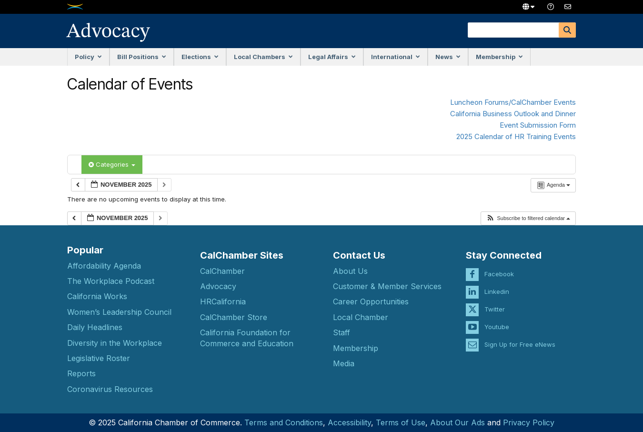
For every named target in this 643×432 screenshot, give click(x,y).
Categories (112, 164)
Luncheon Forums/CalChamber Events (513, 102)
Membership (499, 56)
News (448, 56)
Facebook (499, 268)
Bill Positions (141, 56)
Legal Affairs (332, 56)
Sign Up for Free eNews (519, 339)
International (395, 56)
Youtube (496, 321)
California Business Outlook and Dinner (513, 113)
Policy (88, 56)
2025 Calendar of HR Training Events (516, 136)
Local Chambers (263, 56)
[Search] (567, 30)
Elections (200, 56)
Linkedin (496, 286)
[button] (528, 218)
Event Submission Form (538, 125)
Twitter (494, 304)
